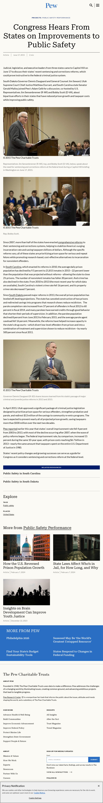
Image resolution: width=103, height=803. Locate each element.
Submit (94, 760)
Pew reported (10, 428)
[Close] (99, 786)
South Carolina (13, 266)
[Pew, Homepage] (52, 5)
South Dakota (16, 294)
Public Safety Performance (47, 528)
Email (48, 755)
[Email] (67, 759)
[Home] (26, 674)
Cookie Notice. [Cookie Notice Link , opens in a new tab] (39, 793)
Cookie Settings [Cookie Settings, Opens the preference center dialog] (35, 798)
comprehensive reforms (70, 242)
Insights (51, 710)
